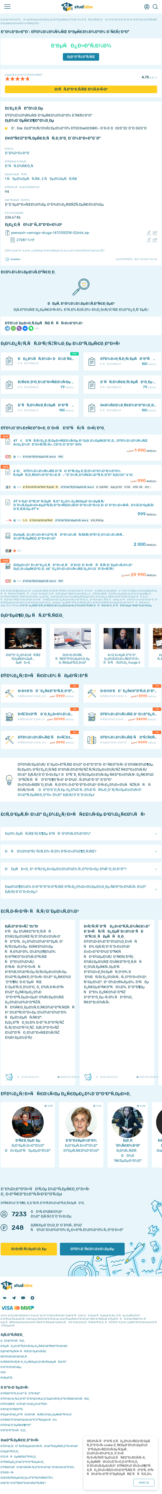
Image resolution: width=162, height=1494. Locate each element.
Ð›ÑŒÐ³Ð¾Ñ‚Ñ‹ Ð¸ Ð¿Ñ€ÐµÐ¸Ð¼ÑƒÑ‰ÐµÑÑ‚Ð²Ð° (34, 1361)
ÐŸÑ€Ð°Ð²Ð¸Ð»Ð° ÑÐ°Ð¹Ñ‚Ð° (20, 1393)
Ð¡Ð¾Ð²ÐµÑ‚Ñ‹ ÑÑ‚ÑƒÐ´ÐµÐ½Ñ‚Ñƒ (23, 1351)
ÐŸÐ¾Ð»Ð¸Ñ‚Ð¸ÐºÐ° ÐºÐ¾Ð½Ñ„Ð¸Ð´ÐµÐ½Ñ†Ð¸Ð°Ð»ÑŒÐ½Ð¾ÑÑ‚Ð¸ (45, 1398)
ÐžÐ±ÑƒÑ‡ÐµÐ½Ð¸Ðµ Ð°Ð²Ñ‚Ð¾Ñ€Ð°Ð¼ (27, 1477)
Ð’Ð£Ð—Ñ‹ (7, 1472)
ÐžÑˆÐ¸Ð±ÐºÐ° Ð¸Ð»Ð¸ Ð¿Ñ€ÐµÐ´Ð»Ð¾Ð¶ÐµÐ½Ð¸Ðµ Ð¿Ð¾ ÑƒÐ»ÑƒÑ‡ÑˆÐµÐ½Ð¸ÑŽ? (54, 250)
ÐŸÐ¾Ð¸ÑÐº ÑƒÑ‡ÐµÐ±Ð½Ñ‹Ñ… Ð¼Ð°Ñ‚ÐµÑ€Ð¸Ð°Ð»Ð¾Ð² (39, 1446)
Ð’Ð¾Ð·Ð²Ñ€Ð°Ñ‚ (12, 1409)
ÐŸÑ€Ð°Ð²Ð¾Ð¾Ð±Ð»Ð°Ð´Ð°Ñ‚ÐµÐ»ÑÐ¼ (29, 1419)
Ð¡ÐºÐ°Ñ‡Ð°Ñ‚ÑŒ (81, 57)
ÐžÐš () (144, 1482)
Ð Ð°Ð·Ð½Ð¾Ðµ (11, 1367)
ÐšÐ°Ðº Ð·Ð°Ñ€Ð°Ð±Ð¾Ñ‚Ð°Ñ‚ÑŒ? (23, 1483)
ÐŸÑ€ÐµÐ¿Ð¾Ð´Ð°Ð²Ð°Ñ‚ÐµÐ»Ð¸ (22, 1461)
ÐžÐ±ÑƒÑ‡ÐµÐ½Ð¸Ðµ (28, 1249)
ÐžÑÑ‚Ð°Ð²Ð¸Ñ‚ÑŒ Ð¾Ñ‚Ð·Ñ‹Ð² (81, 89)
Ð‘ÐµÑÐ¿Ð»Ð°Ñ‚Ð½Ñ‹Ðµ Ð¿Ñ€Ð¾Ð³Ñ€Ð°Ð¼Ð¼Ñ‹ (34, 1346)
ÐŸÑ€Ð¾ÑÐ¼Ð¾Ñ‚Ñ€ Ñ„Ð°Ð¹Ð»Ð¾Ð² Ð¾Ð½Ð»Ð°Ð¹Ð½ (37, 1467)
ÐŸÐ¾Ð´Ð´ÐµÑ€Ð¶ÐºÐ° (16, 1425)
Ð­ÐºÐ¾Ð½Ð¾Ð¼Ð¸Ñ (15, 1356)
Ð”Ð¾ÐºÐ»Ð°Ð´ (17, 153)
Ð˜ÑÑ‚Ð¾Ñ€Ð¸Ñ (20, 166)
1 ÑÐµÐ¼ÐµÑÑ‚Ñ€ (22, 179)
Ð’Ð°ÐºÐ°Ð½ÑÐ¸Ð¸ (13, 1430)
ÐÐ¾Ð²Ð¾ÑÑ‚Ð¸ (13, 1340)
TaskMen (12, 259)
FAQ (3, 1372)
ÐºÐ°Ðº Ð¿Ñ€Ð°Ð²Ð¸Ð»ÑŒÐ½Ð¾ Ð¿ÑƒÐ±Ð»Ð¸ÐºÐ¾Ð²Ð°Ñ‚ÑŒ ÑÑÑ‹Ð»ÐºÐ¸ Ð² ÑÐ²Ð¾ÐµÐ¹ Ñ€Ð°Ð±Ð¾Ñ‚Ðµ (86, 605)
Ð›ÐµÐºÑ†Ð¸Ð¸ (10, 1451)
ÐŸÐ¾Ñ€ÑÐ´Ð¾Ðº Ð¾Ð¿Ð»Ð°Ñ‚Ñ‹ (24, 1403)
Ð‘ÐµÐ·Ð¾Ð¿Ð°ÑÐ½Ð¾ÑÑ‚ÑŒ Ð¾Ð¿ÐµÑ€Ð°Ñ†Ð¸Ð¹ (36, 1414)
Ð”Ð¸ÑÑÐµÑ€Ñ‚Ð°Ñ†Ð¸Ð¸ (18, 1456)
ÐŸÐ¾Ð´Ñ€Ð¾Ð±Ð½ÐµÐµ (92, 1249)
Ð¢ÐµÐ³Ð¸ (7, 1377)
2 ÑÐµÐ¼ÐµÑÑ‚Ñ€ (59, 179)
